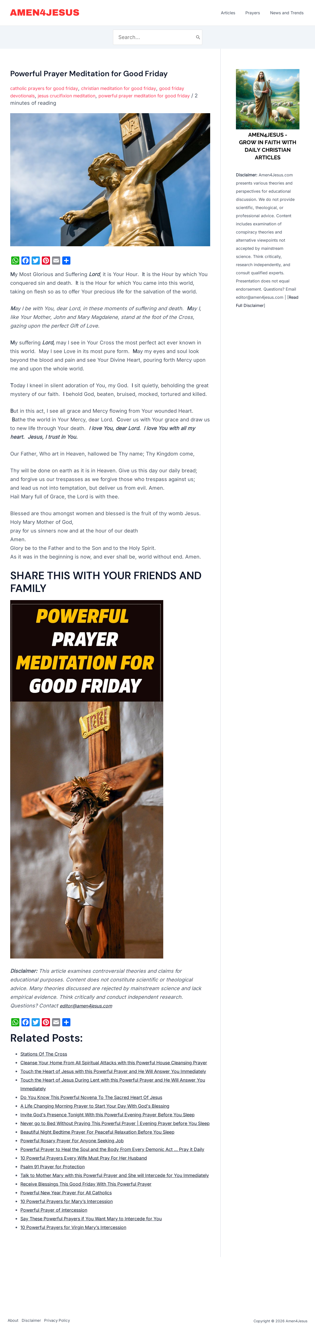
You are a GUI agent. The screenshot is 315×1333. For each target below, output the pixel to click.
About (13, 1320)
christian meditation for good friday (131, 88)
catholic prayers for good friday (48, 88)
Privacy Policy (66, 1320)
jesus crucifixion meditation (74, 96)
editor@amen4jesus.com (90, 1006)
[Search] (198, 37)
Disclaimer (35, 1320)
